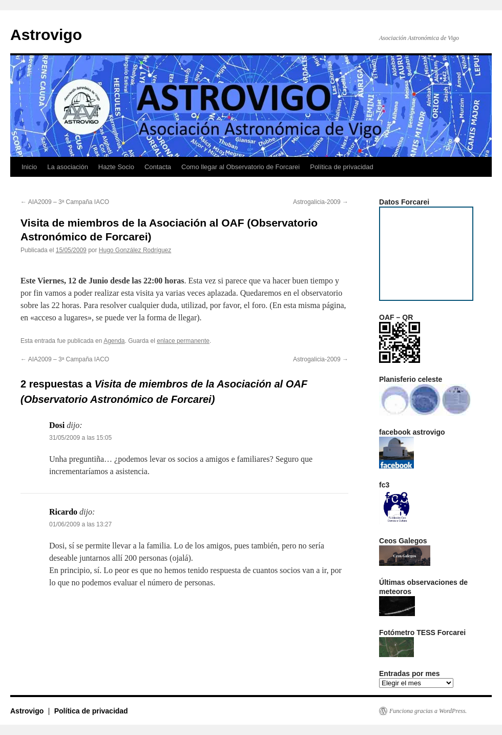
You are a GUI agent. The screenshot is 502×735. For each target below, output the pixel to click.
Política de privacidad (341, 167)
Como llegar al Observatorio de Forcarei (240, 167)
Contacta (157, 167)
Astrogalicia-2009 (320, 202)
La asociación (67, 167)
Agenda (113, 340)
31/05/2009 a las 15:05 (80, 437)
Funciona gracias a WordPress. (428, 710)
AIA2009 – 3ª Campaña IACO (64, 202)
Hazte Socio (116, 167)
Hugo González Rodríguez (135, 250)
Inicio (29, 167)
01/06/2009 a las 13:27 (80, 524)
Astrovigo (46, 34)
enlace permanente (183, 340)
